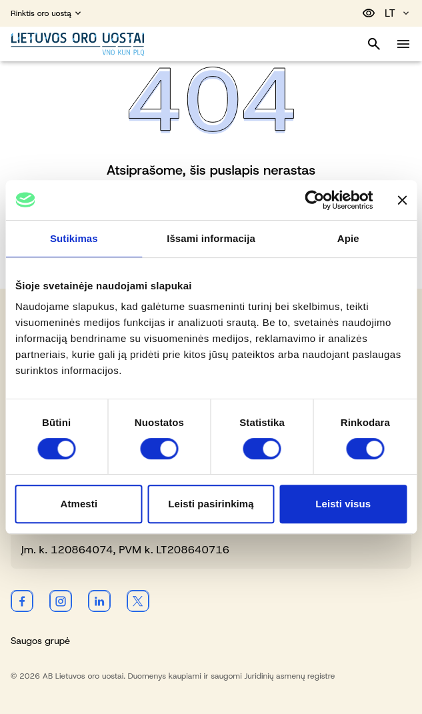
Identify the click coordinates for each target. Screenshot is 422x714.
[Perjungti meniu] (403, 44)
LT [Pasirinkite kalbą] (398, 13)
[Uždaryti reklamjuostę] (402, 200)
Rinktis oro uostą (47, 13)
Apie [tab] (348, 238)
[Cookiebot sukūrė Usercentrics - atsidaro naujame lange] (314, 200)
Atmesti (78, 503)
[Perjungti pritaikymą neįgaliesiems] (368, 13)
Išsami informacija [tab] (211, 238)
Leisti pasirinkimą (211, 503)
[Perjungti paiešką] (374, 44)
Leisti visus (343, 503)
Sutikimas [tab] (74, 238)
